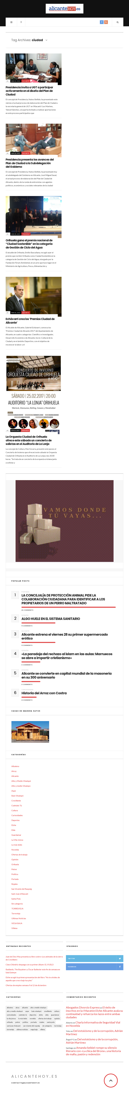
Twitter (95, 958)
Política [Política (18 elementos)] (25, 1022)
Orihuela (26, 234)
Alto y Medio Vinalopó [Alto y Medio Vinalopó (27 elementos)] (15, 1011)
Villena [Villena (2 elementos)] (42, 1029)
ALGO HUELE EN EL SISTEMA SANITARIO (50, 619)
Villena (14, 928)
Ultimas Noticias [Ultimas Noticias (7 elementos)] (22, 1029)
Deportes (15, 820)
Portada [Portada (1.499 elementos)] (34, 1022)
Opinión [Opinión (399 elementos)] (57, 1019)
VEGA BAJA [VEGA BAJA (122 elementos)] (34, 1029)
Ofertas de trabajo (19, 854)
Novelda (15, 849)
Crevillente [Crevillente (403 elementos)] (48, 1011)
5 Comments (27, 665)
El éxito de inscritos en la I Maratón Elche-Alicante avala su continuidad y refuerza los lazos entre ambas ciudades (94, 1012)
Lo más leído (16, 845)
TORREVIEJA (17, 908)
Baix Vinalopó (17, 795)
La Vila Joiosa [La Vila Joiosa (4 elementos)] (11, 1019)
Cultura (14, 810)
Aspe (13, 791)
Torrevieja (15, 913)
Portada (25, 592)
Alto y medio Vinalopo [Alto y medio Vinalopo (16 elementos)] (38, 1008)
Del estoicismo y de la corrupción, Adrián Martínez (94, 1032)
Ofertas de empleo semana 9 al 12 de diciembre (26, 985)
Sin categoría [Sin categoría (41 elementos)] (47, 1026)
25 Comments (27, 610)
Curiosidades (27, 689)
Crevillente (16, 800)
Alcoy (13, 771)
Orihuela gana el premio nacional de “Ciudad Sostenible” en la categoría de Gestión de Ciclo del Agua (29, 244)
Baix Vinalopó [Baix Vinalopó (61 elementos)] (36, 1011)
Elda (13, 830)
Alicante (25, 81)
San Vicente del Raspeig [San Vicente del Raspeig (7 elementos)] (31, 1026)
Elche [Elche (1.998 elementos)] (41, 1015)
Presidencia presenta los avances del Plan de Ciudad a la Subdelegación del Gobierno (30, 163)
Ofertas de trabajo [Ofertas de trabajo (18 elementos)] (45, 1019)
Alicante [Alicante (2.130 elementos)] (25, 1008)
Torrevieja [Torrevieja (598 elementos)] (57, 1026)
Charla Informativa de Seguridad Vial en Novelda (93, 1024)
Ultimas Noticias (18, 918)
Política (14, 874)
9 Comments (27, 626)
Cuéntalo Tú (16, 805)
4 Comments (27, 700)
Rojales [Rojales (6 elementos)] (41, 1022)
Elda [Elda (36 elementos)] (46, 1015)
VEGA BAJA (16, 923)
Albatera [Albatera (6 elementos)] (10, 1008)
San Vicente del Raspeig (21, 889)
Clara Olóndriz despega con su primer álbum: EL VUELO (30, 964)
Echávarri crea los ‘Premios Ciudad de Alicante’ (30, 321)
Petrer (14, 869)
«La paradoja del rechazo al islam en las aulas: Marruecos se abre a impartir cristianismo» (66, 656)
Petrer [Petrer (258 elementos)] (17, 1022)
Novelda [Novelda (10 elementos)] (33, 1019)
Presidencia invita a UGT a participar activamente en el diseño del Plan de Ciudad (29, 91)
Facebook (95, 966)
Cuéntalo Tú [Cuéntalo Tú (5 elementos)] (23, 1015)
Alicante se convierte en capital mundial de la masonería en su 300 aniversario (66, 675)
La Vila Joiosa (17, 840)
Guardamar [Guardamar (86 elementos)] (55, 1015)
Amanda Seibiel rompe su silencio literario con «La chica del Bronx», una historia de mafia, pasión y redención (93, 1051)
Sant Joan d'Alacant (19, 894)
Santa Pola (15, 898)
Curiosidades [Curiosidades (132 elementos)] (11, 1015)
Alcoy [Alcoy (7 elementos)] (17, 1008)
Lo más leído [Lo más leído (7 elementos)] (22, 1019)
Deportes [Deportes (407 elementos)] (33, 1015)
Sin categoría (17, 903)
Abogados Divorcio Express (83, 1007)
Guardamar (16, 835)
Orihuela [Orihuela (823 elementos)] (10, 1022)
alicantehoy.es (34, 1076)
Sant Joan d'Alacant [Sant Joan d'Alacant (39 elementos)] (13, 1026)
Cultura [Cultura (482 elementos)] (56, 1011)
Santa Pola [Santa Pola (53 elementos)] (51, 1022)
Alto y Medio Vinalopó (21, 781)
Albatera (15, 766)
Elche (13, 825)
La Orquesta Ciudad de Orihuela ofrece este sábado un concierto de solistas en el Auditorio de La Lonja (28, 440)
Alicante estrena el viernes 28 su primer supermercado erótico (64, 636)
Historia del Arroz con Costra (44, 693)
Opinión (25, 615)
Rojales (14, 884)
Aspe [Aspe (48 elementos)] (27, 1011)
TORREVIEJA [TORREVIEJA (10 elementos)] (10, 1029)
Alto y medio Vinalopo (21, 786)
